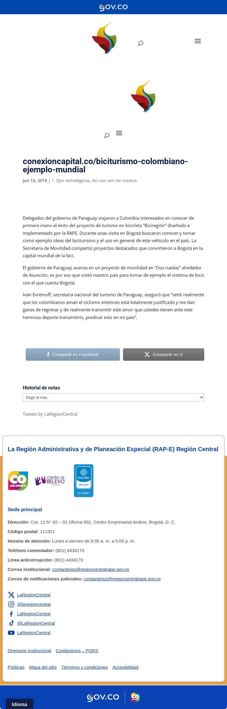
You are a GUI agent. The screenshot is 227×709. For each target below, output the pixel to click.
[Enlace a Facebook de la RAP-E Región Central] (29, 613)
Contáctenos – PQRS (77, 650)
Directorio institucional (29, 650)
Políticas (16, 667)
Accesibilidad (126, 667)
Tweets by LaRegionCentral (50, 414)
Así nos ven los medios (114, 180)
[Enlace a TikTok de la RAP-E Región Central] (31, 623)
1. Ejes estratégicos (71, 180)
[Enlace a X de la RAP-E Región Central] (29, 594)
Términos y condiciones (84, 667)
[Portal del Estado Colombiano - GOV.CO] (113, 7)
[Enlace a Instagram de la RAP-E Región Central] (29, 604)
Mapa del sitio (43, 667)
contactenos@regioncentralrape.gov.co (90, 569)
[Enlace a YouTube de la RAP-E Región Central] (29, 632)
